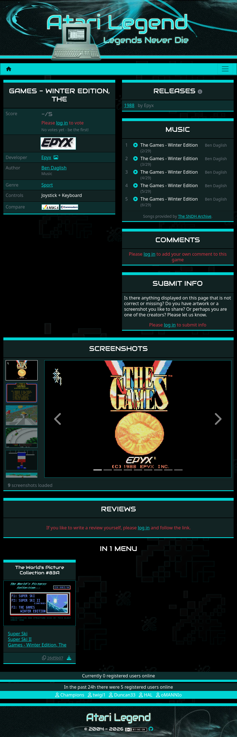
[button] (58, 419)
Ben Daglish (54, 168)
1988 (129, 105)
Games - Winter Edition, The (37, 645)
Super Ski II (20, 639)
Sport (47, 185)
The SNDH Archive (194, 216)
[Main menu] (225, 68)
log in (62, 123)
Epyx (46, 157)
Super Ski (17, 634)
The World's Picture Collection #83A (39, 570)
